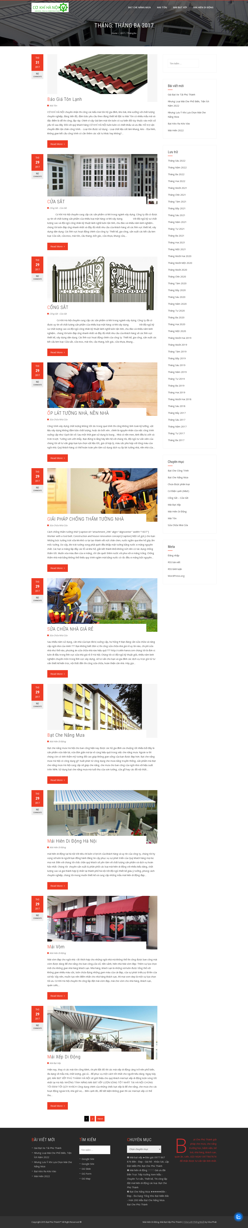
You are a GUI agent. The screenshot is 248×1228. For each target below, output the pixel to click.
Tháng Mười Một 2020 (180, 262)
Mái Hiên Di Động (58, 741)
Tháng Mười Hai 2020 (179, 256)
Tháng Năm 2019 (177, 372)
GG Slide (86, 1168)
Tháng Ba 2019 (176, 385)
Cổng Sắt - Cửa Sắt (58, 208)
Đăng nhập (173, 555)
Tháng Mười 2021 (177, 187)
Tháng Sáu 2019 (176, 365)
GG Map (86, 1178)
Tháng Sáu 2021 (176, 215)
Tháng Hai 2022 (176, 181)
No (37, 75)
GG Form (86, 1173)
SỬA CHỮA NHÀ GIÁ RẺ (70, 629)
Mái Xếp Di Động (64, 1056)
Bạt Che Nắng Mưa (139, 7)
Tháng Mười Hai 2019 (179, 337)
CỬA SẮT (56, 201)
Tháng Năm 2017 (177, 426)
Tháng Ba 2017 (176, 440)
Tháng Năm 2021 (177, 222)
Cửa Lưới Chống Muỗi (194, 1222)
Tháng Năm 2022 (177, 167)
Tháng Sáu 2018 (176, 406)
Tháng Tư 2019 (176, 378)
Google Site (88, 1158)
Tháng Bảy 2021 (177, 208)
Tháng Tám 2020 (177, 283)
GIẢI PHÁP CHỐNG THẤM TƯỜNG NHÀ (85, 519)
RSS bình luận (175, 569)
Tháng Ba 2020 (176, 317)
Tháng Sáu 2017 (176, 419)
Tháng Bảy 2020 (177, 290)
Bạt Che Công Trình (178, 470)
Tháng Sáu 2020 (176, 297)
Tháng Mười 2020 (177, 269)
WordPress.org (176, 575)
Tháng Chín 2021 (177, 194)
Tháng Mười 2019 (177, 344)
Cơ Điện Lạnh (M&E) (178, 491)
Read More (57, 144)
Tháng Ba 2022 (176, 174)
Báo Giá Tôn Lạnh (64, 99)
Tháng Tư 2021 (176, 228)
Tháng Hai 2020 (176, 324)
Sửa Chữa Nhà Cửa (58, 419)
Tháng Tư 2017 (176, 433)
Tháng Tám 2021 (177, 201)
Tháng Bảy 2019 (177, 358)
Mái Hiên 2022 (176, 130)
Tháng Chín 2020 (177, 276)
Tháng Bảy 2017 (177, 412)
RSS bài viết (174, 562)
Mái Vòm (56, 946)
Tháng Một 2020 (177, 331)
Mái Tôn (162, 7)
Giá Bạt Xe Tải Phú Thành (181, 94)
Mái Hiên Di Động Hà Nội (72, 841)
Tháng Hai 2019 (176, 392)
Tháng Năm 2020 (177, 303)
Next (100, 1118)
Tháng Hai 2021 (176, 242)
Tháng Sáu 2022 (176, 160)
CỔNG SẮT (57, 307)
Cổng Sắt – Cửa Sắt (178, 497)
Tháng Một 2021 (177, 249)
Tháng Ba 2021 (176, 235)
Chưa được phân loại (179, 484)
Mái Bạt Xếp (180, 7)
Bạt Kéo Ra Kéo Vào (179, 123)
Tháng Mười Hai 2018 (179, 399)
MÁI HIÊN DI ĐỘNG (203, 7)
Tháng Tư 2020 (176, 310)
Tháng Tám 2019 (177, 351)
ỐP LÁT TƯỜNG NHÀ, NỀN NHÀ (78, 413)
